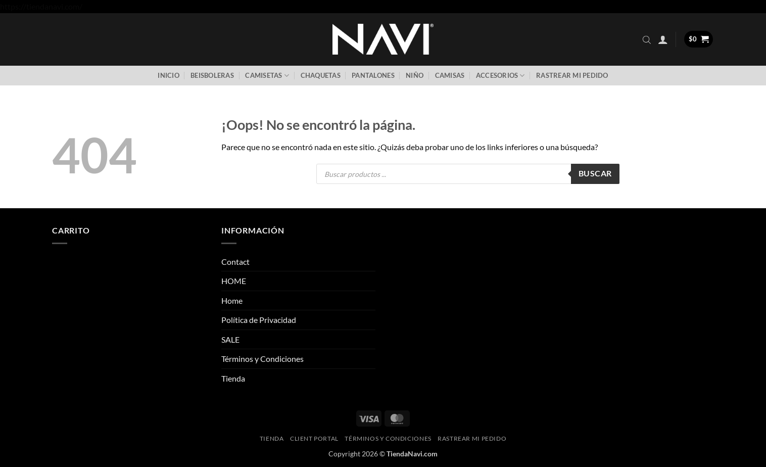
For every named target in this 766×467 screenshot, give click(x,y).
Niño (414, 75)
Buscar (595, 173)
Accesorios (500, 75)
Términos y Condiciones (262, 358)
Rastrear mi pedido (572, 75)
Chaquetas (321, 75)
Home (232, 300)
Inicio (168, 75)
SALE (230, 339)
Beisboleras (212, 75)
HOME (233, 281)
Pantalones (373, 75)
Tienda (233, 378)
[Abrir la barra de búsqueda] (647, 39)
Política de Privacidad (258, 319)
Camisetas (267, 75)
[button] (663, 39)
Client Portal (314, 438)
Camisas (450, 75)
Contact (235, 261)
